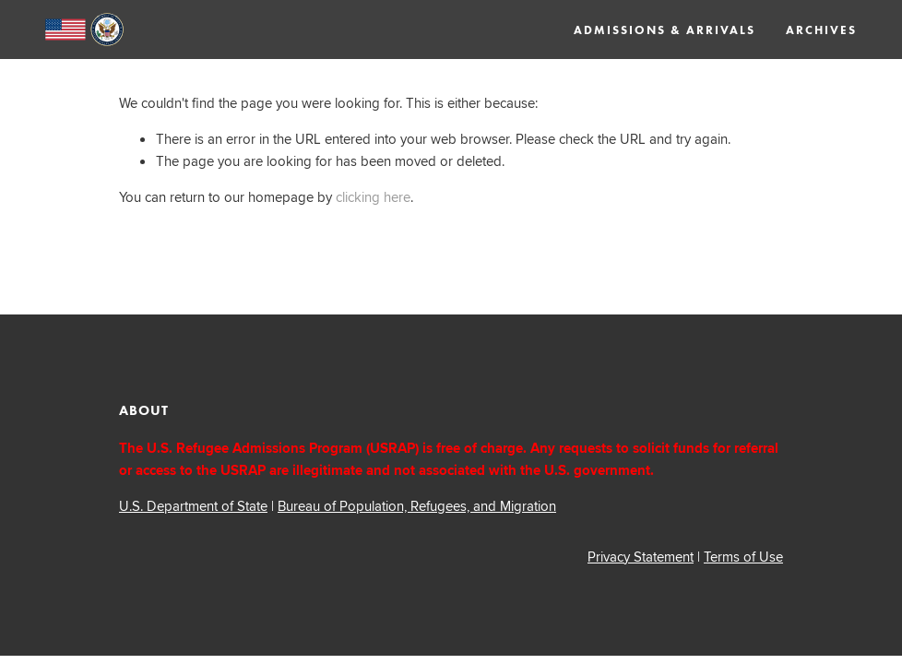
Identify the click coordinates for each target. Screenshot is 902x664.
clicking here (373, 197)
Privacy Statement (640, 556)
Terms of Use (743, 556)
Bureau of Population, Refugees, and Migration (417, 506)
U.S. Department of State (193, 506)
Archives (821, 30)
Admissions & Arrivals (664, 30)
